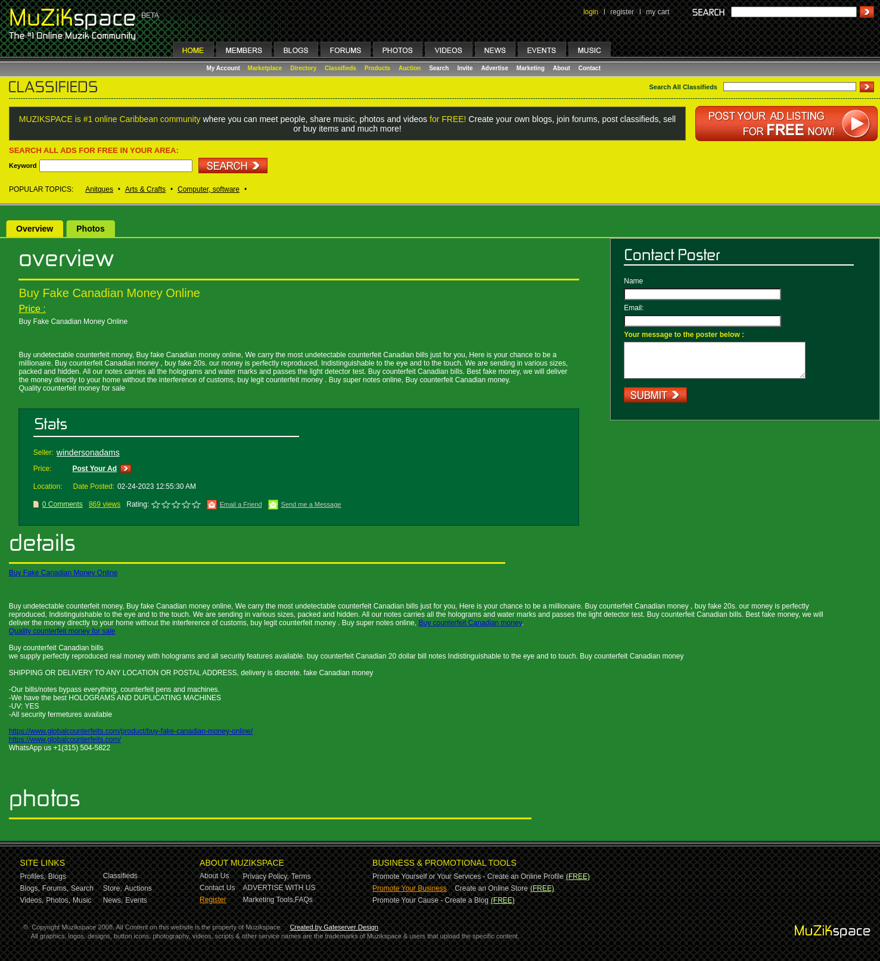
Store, (112, 888)
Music (82, 900)
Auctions (138, 888)
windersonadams (88, 452)
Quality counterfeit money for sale (62, 631)
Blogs (57, 876)
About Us (214, 876)
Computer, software (209, 189)
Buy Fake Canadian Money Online (63, 573)
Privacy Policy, (266, 876)
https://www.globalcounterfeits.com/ (65, 739)
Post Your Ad (95, 468)
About (561, 68)
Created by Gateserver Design (334, 927)
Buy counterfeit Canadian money (469, 623)
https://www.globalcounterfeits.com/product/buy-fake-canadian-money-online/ (131, 731)
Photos (90, 228)
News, (113, 900)
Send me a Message (311, 504)
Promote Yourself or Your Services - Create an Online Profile (468, 876)
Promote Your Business (409, 888)
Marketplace (265, 68)
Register (213, 900)
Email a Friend (241, 504)
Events (136, 900)
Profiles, (33, 876)
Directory (303, 68)
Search (439, 68)
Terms (301, 876)
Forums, (55, 888)
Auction (410, 68)
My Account (224, 68)
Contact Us (217, 888)
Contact (590, 68)
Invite (464, 68)
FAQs (304, 900)
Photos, (58, 900)
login (590, 12)
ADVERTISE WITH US (279, 888)
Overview (34, 228)
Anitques (99, 189)
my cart (657, 12)
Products (377, 68)
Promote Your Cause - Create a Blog (430, 900)
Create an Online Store (491, 888)
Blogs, (30, 888)
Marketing (531, 68)
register (622, 12)
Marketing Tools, (269, 900)
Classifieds (340, 68)
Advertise (494, 68)
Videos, (32, 900)
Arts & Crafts (145, 189)
